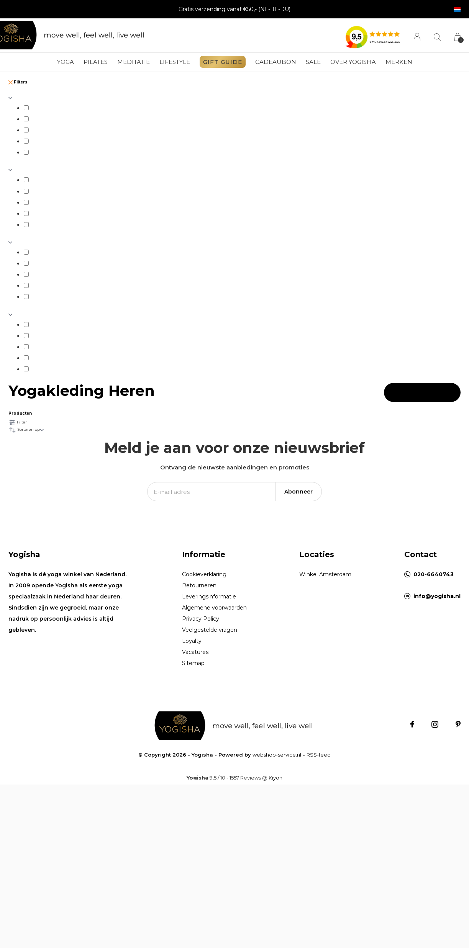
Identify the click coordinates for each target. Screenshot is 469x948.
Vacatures (195, 652)
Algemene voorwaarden (214, 607)
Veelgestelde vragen (209, 629)
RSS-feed (319, 755)
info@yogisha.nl (437, 596)
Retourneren (199, 585)
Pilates (96, 61)
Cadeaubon (275, 61)
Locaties (316, 554)
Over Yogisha (353, 61)
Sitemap (193, 663)
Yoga (65, 61)
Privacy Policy (200, 618)
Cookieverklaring (204, 574)
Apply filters (422, 392)
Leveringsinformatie (209, 596)
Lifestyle (174, 61)
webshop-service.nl (277, 755)
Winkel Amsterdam (325, 574)
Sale (313, 61)
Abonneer (298, 491)
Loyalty (192, 640)
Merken (398, 61)
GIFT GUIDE (222, 61)
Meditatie (133, 61)
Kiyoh (275, 778)
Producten (20, 413)
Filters (17, 82)
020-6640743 (433, 574)
